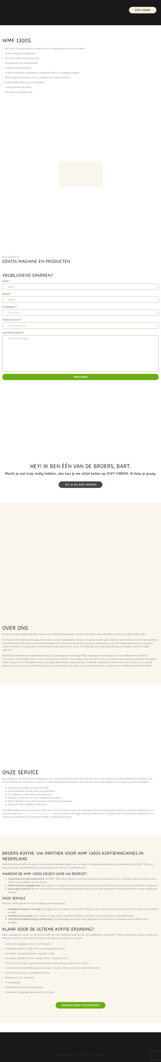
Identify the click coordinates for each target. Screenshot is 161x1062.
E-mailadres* (9, 306)
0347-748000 (142, 10)
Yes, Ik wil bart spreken (80, 484)
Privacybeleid (79, 1055)
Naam (6, 280)
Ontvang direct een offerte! (80, 1005)
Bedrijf (6, 293)
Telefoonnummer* (11, 319)
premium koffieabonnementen (38, 813)
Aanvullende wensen (13, 332)
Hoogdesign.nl (100, 1055)
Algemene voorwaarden (63, 1055)
